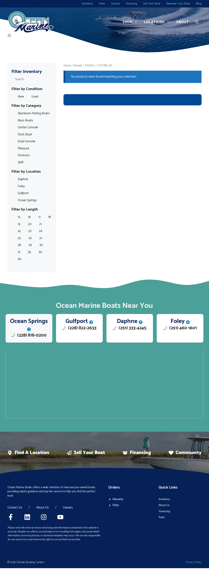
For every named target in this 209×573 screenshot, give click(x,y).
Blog (199, 3)
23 (29, 231)
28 (19, 245)
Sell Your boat (89, 453)
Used (34, 96)
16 (29, 217)
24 (40, 231)
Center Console (28, 127)
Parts (102, 3)
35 (29, 252)
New (21, 96)
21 (40, 224)
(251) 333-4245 (132, 328)
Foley (21, 186)
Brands (78, 65)
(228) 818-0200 (32, 335)
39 (40, 252)
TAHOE (89, 65)
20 (30, 224)
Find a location (32, 453)
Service (115, 3)
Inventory (87, 3)
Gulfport (23, 193)
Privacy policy (194, 562)
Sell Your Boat (151, 3)
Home (67, 65)
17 (39, 217)
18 (49, 217)
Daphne (23, 179)
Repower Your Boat (178, 3)
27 (40, 238)
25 (19, 238)
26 (30, 238)
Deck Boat (25, 134)
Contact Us (14, 507)
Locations (158, 22)
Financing (131, 3)
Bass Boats (25, 120)
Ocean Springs (27, 200)
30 (41, 245)
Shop (132, 22)
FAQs (115, 505)
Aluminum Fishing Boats (34, 113)
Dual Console (26, 141)
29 (30, 245)
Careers (68, 507)
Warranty (117, 499)
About (182, 22)
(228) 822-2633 (82, 328)
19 (19, 224)
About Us (42, 507)
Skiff (20, 162)
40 (19, 259)
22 (19, 231)
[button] (197, 22)
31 (19, 252)
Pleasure (23, 148)
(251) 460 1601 (183, 328)
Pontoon (24, 155)
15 (19, 217)
